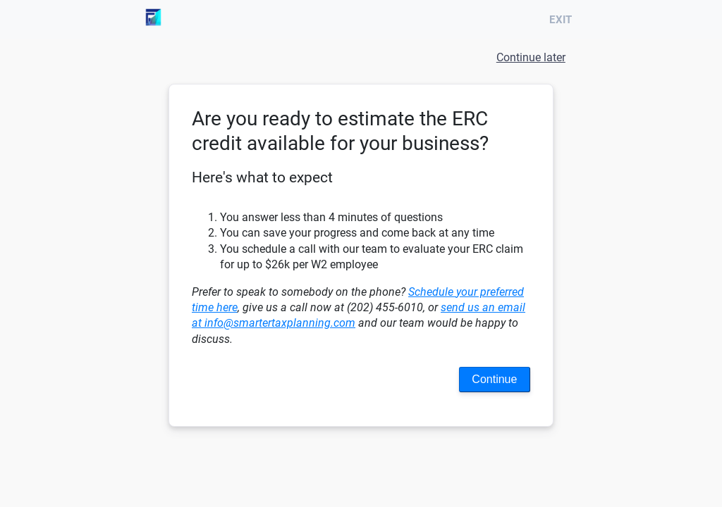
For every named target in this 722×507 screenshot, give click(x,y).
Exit (563, 19)
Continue (494, 379)
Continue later (530, 57)
